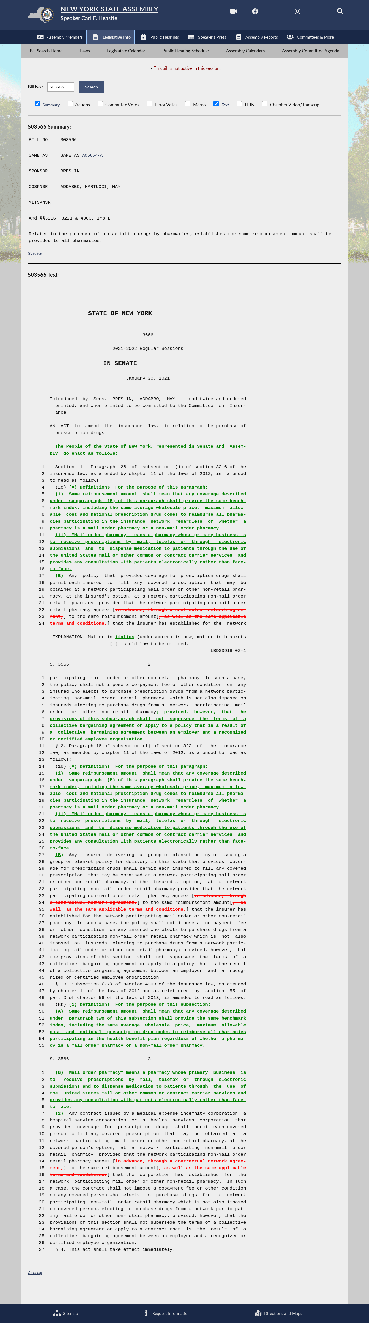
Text (226, 117)
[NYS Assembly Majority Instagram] (288, 13)
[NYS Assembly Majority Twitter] (266, 13)
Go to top (36, 266)
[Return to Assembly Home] (104, 16)
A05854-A (93, 169)
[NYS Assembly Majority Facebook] (244, 13)
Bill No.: (35, 96)
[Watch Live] (222, 13)
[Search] (332, 13)
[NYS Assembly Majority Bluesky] (310, 13)
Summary (52, 117)
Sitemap (65, 1312)
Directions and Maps (278, 1312)
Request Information (165, 1312)
